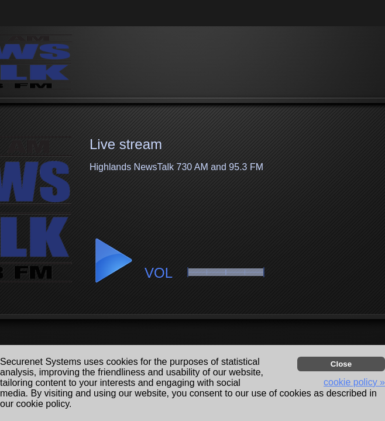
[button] (113, 260)
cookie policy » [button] (354, 382)
